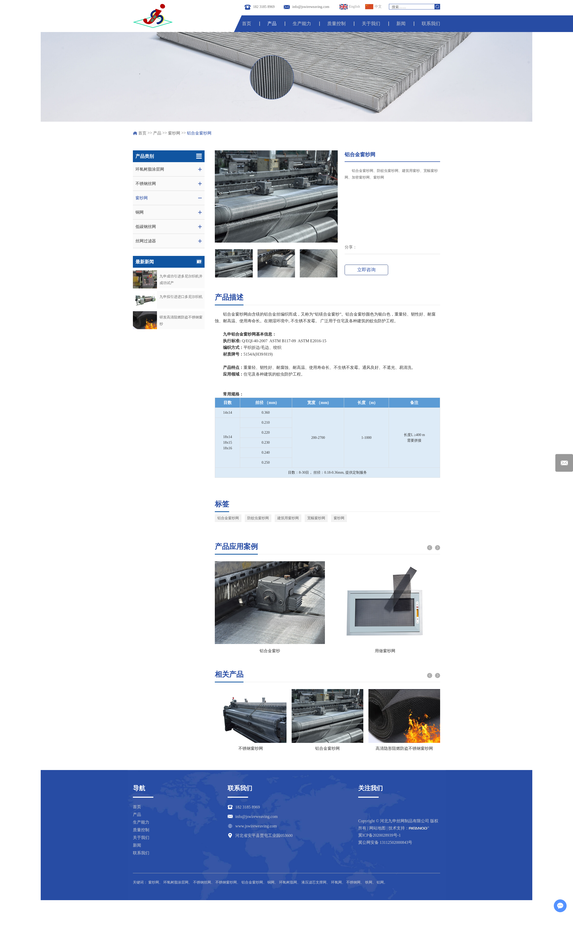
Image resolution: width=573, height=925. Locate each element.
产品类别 (168, 156)
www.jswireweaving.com (256, 826)
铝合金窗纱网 (199, 133)
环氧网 (336, 882)
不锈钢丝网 (202, 882)
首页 (247, 23)
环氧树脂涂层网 (175, 882)
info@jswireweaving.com (311, 7)
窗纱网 (174, 133)
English (349, 7)
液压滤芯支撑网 (313, 882)
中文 (373, 7)
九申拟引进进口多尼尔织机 (181, 297)
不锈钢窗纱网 (250, 748)
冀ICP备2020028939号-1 (379, 835)
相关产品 (229, 674)
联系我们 (431, 23)
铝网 (380, 882)
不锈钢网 (353, 882)
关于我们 (371, 23)
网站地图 (377, 828)
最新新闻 (168, 262)
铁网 (368, 882)
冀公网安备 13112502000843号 (385, 842)
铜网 (270, 882)
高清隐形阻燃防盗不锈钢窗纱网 (404, 748)
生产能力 (302, 23)
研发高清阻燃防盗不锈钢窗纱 (181, 320)
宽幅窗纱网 (316, 518)
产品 (272, 23)
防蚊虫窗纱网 (258, 518)
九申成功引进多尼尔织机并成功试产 (181, 279)
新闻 (401, 23)
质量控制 (336, 23)
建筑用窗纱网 (288, 518)
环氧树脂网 (288, 882)
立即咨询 (366, 269)
